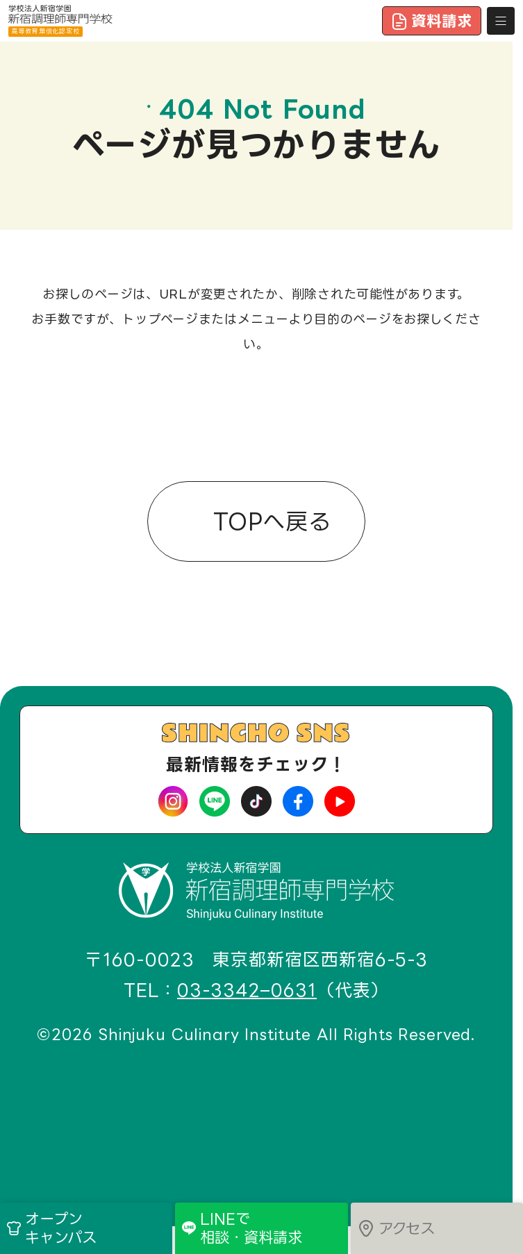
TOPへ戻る (268, 520)
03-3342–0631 (246, 990)
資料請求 (431, 21)
